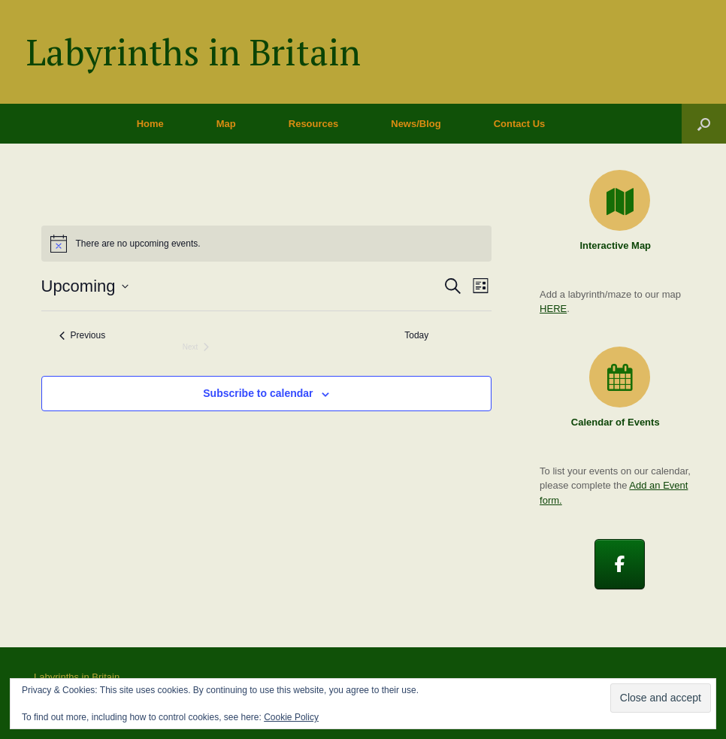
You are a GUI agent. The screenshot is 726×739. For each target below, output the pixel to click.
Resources (313, 123)
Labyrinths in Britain (76, 677)
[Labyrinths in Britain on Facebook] (619, 564)
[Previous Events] (82, 335)
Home (150, 123)
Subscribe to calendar (258, 393)
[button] (704, 124)
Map (226, 123)
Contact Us (520, 123)
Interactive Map (619, 245)
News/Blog (415, 123)
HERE (553, 308)
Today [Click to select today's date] (416, 335)
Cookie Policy (291, 717)
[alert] (266, 244)
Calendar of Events (619, 422)
